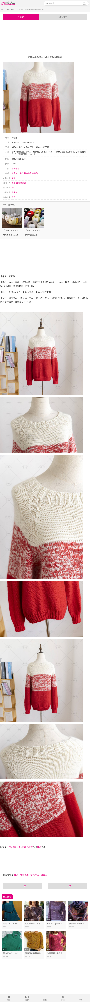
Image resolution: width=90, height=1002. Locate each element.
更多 (81, 1000)
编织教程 (10, 10)
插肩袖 (23, 183)
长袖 (13, 183)
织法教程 (63, 17)
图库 (63, 1000)
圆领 (18, 183)
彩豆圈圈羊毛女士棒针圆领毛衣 (60, 953)
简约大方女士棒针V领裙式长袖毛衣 (18, 924)
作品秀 (20, 17)
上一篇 (22, 886)
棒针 (13, 188)
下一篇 (67, 886)
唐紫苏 (35, 173)
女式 (13, 178)
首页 (9, 1000)
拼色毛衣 (28, 173)
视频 (45, 1000)
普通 (13, 197)
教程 (27, 1000)
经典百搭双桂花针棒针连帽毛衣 (16, 953)
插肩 (13, 173)
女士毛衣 (19, 173)
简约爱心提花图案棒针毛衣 (36, 924)
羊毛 (31, 847)
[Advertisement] (45, 37)
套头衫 (14, 192)
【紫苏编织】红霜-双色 (18, 847)
